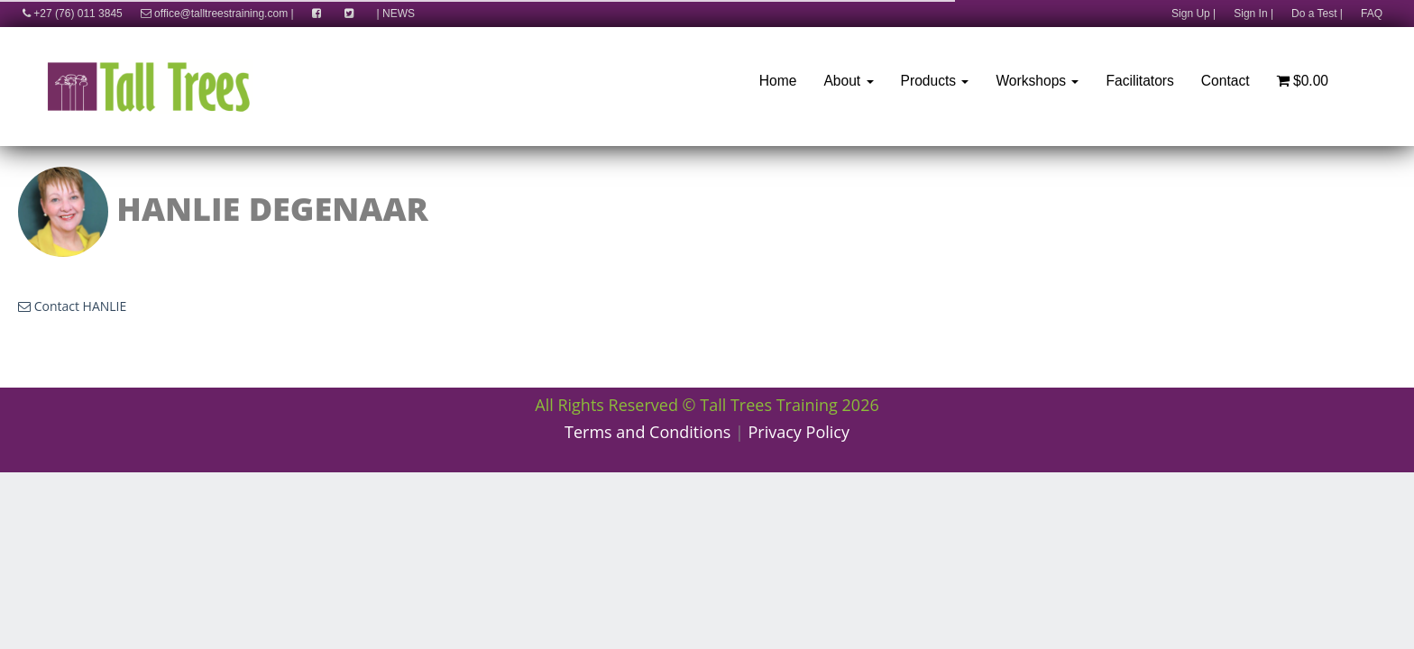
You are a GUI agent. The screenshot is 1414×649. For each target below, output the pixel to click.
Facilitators (1139, 80)
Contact (1225, 80)
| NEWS (396, 13)
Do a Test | (1317, 13)
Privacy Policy (798, 432)
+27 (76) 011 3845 (68, 13)
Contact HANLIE (72, 306)
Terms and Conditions (647, 432)
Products (935, 80)
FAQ (1371, 13)
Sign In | (1253, 13)
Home (778, 80)
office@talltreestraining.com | (217, 13)
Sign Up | (1193, 13)
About (848, 80)
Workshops (1037, 80)
